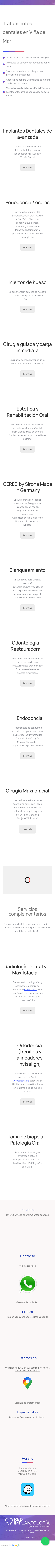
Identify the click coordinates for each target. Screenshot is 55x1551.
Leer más (27, 167)
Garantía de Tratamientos (27, 1402)
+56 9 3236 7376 (27, 1265)
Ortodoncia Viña (21, 1080)
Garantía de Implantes (27, 1302)
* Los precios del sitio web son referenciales (27, 1506)
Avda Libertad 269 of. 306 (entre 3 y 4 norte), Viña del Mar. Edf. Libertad (27, 1369)
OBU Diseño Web (28, 1537)
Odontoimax (30, 989)
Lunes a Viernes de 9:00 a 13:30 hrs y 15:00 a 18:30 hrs (27, 1471)
